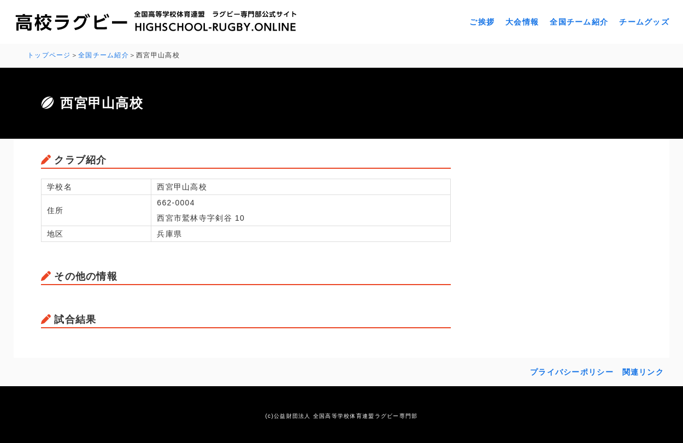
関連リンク (643, 372)
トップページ (49, 55)
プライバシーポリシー (572, 372)
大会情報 (522, 21)
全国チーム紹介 (579, 21)
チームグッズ (644, 21)
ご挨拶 (481, 21)
